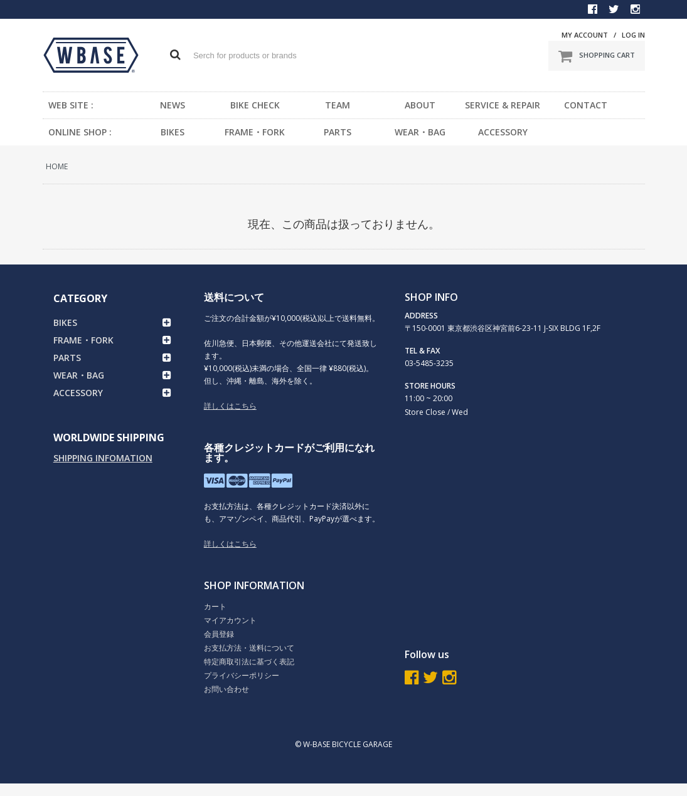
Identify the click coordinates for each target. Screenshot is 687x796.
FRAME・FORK (255, 132)
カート (215, 606)
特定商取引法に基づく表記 (249, 661)
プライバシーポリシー (241, 675)
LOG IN (633, 34)
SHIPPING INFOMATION (102, 458)
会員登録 (219, 634)
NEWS (172, 105)
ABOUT (420, 105)
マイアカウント (230, 620)
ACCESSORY (503, 132)
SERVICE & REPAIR (502, 105)
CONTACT (585, 105)
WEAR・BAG (420, 132)
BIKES (172, 132)
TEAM (337, 105)
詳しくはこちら (230, 406)
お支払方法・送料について (249, 647)
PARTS (337, 132)
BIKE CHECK (255, 105)
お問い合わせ (226, 689)
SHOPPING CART (596, 55)
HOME (57, 166)
